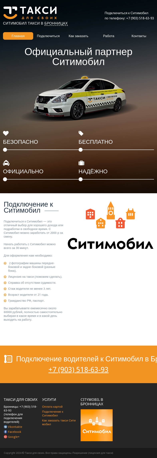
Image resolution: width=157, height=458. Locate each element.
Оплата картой (52, 406)
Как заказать (78, 36)
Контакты (139, 36)
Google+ (14, 437)
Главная (18, 36)
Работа (108, 36)
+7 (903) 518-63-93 (140, 18)
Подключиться (48, 36)
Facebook (14, 432)
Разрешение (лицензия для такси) (93, 452)
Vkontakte (15, 427)
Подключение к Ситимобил (52, 413)
